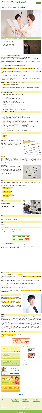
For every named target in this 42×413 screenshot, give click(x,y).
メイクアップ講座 (35, 400)
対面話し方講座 (24, 399)
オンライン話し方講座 (14, 399)
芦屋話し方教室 (24, 364)
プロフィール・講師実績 (4, 407)
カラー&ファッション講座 (36, 401)
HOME (2, 399)
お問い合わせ (24, 407)
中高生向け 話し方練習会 (25, 401)
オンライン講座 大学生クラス (15, 401)
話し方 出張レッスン (25, 404)
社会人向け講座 (24, 400)
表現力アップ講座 (35, 399)
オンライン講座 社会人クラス (15, 400)
